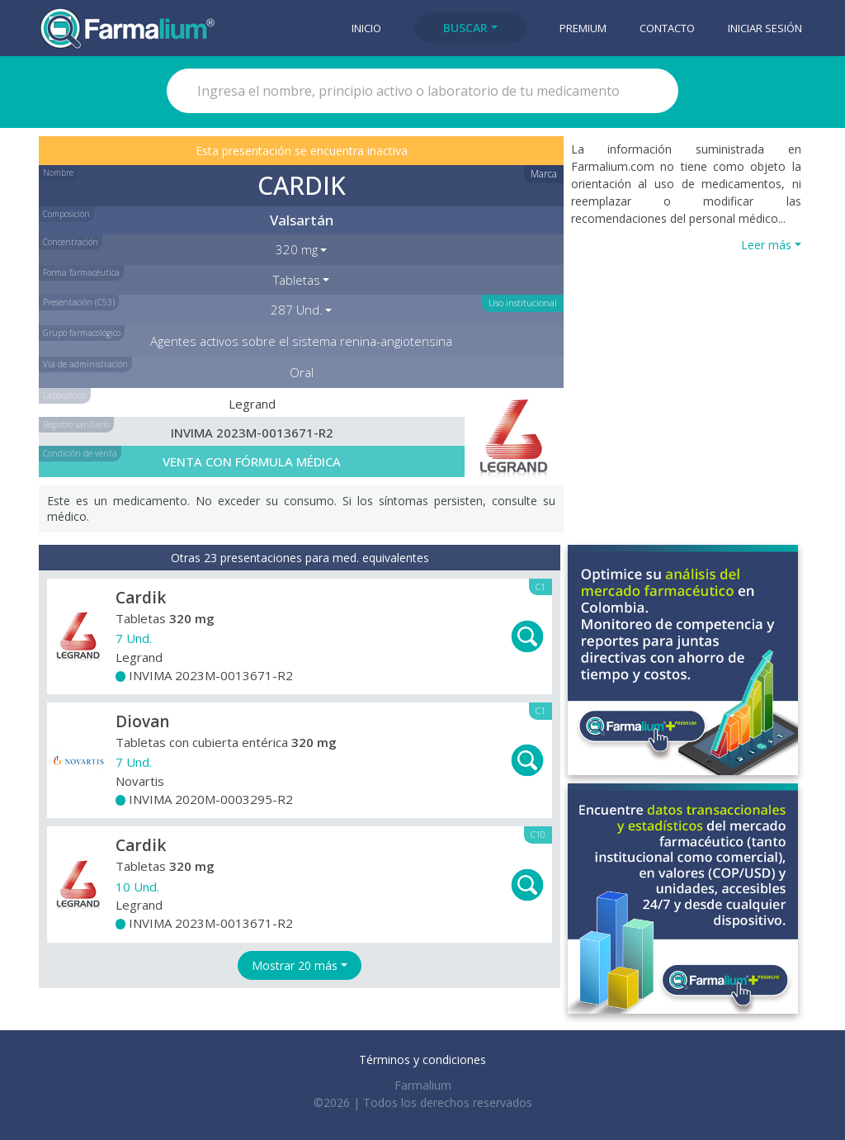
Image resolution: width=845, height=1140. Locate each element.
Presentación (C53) (79, 302)
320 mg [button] (297, 249)
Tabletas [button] (296, 280)
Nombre (58, 172)
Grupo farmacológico (81, 332)
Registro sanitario (76, 424)
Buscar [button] (465, 27)
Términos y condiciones (422, 1059)
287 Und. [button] (297, 309)
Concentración (70, 242)
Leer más (766, 245)
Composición (66, 214)
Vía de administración (85, 364)
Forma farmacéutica (81, 272)
